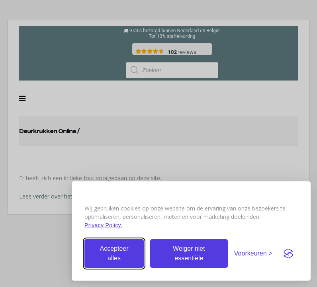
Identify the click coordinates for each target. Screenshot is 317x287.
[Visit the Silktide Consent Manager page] (288, 253)
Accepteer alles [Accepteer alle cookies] (114, 253)
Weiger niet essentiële (189, 253)
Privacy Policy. (103, 225)
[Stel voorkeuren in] (253, 253)
